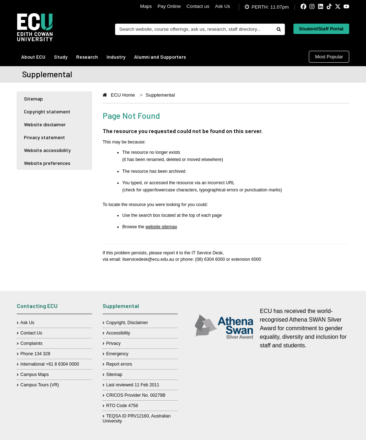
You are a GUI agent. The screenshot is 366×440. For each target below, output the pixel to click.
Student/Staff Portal (321, 28)
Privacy (113, 343)
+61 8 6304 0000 (62, 364)
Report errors (119, 364)
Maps (146, 6)
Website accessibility (47, 150)
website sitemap (161, 226)
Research (87, 57)
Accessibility (118, 333)
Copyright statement (47, 111)
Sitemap (33, 99)
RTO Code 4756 (122, 405)
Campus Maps (34, 374)
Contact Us (31, 333)
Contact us (198, 6)
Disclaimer (138, 322)
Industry (116, 57)
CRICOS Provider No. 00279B (135, 395)
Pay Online (169, 6)
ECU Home (123, 95)
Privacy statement (44, 137)
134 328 (42, 353)
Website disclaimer (45, 124)
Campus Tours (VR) (39, 384)
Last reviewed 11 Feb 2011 (132, 384)
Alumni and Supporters (160, 57)
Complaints (31, 343)
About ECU (33, 57)
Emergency (117, 353)
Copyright (115, 322)
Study (61, 57)
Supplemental (160, 95)
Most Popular (329, 56)
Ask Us (222, 6)
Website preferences (47, 163)
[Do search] (278, 29)
